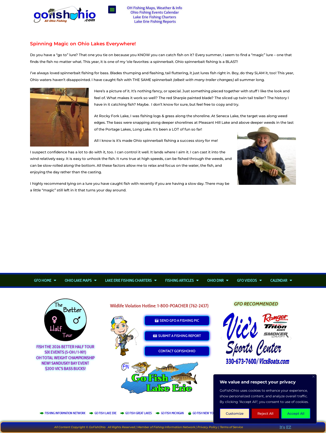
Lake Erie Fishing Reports (155, 21)
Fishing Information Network (174, 427)
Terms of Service (231, 427)
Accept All (295, 413)
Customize (235, 413)
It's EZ (285, 427)
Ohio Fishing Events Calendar (154, 12)
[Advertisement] (244, 17)
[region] (265, 399)
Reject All (265, 413)
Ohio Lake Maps (81, 280)
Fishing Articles (182, 280)
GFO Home (45, 280)
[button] (112, 9)
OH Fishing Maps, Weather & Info (154, 7)
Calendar (281, 280)
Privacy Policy (207, 427)
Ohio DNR (218, 280)
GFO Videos (249, 280)
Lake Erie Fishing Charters (154, 17)
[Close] (313, 376)
